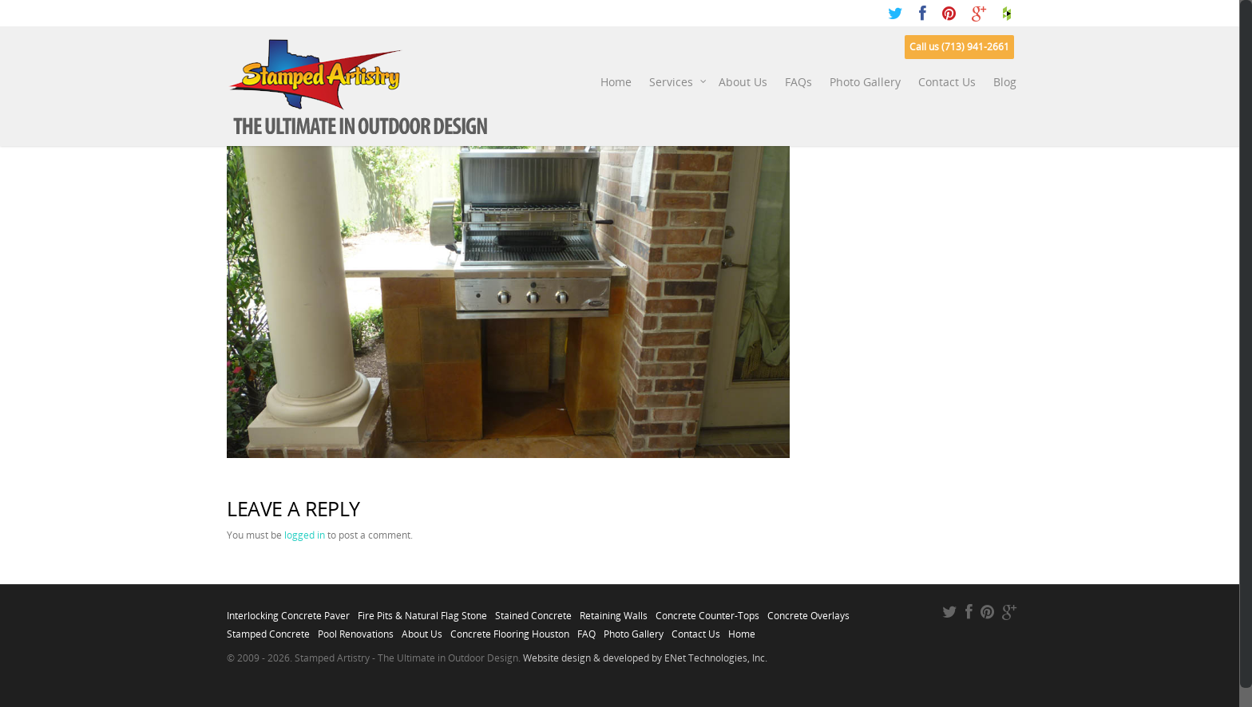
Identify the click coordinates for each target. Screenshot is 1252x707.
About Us (743, 81)
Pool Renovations (356, 629)
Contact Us (947, 81)
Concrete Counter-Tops (707, 611)
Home (616, 81)
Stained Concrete (533, 611)
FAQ (586, 629)
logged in (304, 535)
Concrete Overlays (808, 611)
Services (678, 82)
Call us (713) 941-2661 (959, 46)
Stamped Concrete (268, 629)
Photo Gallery (865, 81)
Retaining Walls (614, 611)
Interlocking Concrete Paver (288, 611)
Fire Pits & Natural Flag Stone (422, 611)
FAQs (798, 81)
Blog (1004, 81)
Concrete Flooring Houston (509, 629)
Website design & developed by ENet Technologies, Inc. (645, 658)
